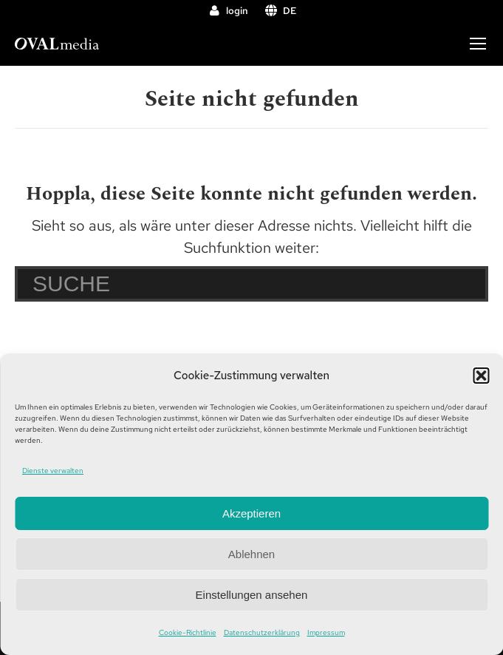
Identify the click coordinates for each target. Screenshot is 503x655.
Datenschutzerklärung (262, 632)
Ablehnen (251, 554)
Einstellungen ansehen (252, 594)
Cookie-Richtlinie (187, 632)
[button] (480, 375)
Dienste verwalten (52, 470)
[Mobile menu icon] (478, 43)
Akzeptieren (251, 513)
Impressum (326, 632)
